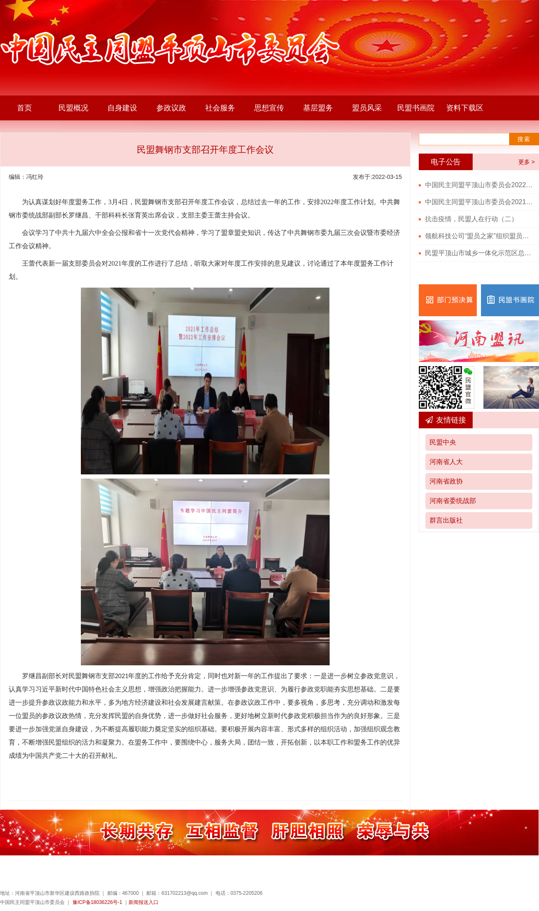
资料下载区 (464, 108)
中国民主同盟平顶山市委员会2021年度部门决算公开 (479, 201)
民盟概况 (73, 108)
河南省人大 (446, 461)
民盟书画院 (416, 108)
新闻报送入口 (143, 902)
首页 (24, 108)
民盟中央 (443, 442)
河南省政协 (446, 481)
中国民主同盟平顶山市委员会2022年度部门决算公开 (479, 184)
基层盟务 (318, 108)
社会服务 (220, 108)
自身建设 (122, 108)
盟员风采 (367, 108)
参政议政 (171, 108)
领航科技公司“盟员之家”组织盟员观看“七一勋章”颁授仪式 (479, 235)
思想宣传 (269, 108)
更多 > (526, 162)
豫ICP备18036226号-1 (97, 902)
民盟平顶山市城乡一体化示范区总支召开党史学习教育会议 (479, 252)
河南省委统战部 (453, 500)
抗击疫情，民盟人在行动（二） (471, 218)
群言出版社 (446, 520)
